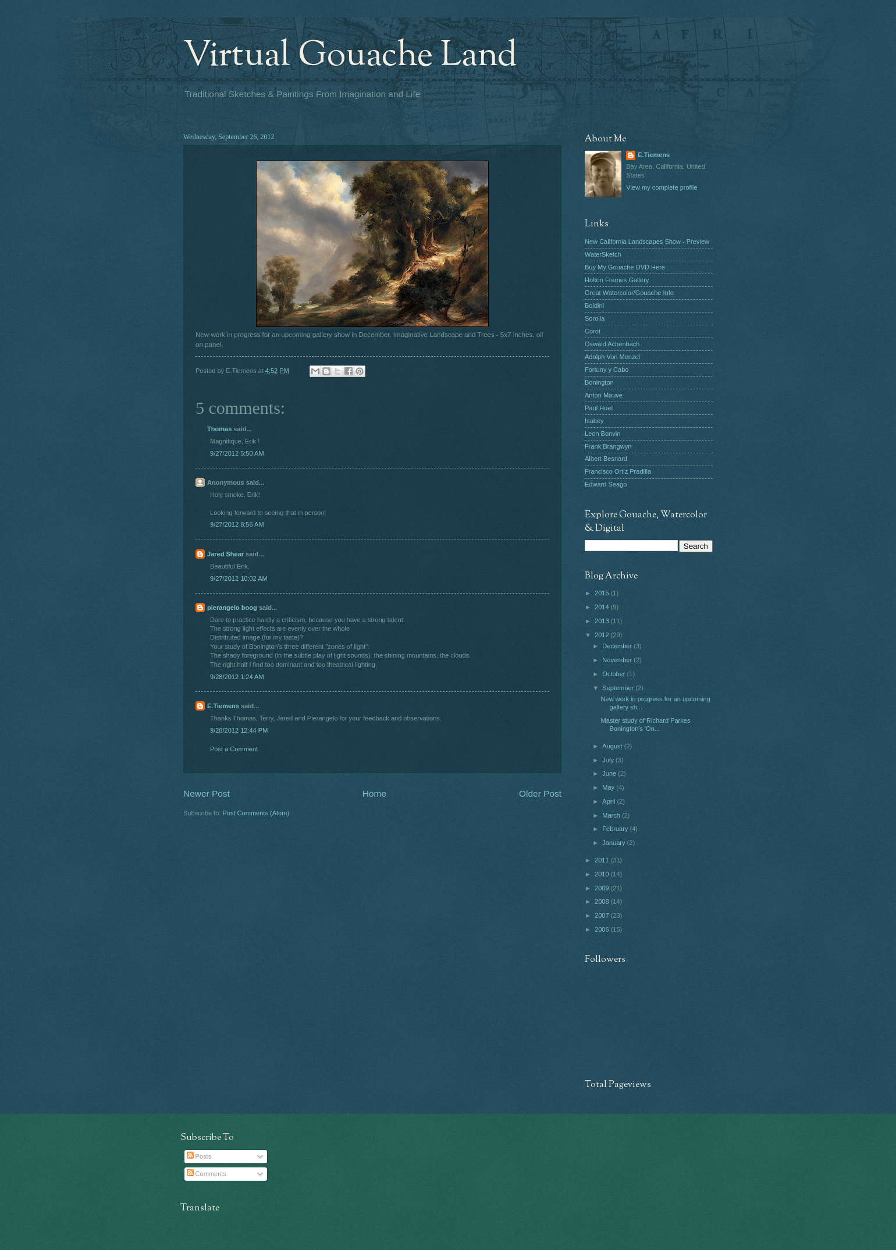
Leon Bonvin (602, 433)
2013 (603, 620)
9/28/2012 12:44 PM (239, 730)
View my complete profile (661, 187)
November (618, 659)
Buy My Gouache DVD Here (625, 267)
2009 (603, 888)
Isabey (594, 420)
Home (374, 793)
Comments (206, 1173)
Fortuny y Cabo (606, 369)
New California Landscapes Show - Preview (647, 241)
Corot (592, 331)
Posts (199, 1156)
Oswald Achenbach (612, 343)
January (614, 842)
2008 (603, 901)
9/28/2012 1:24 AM (237, 676)
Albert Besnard (606, 458)
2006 (603, 929)
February (616, 828)
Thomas (219, 428)
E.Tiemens (223, 705)
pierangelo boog (232, 607)
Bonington (599, 382)
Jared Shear (225, 554)
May (609, 787)
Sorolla (595, 318)
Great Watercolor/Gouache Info (629, 292)
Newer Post (206, 793)
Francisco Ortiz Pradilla (618, 471)
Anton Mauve (604, 395)
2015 (603, 593)
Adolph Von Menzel (612, 356)
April (609, 801)
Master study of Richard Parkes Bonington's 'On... (646, 724)
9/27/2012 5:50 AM (237, 453)
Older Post (540, 793)
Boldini (594, 305)
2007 (603, 915)
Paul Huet (599, 407)
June (610, 773)
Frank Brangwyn (608, 446)
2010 (603, 874)
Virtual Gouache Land (350, 55)
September (618, 687)
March (612, 815)
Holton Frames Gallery (617, 279)
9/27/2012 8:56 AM (237, 524)
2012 (603, 634)
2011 (603, 860)
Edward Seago (606, 484)
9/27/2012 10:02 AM (239, 578)
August (613, 746)
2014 (603, 606)
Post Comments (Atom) (255, 812)
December (618, 645)
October (614, 673)
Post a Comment (234, 748)
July (609, 760)
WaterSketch (603, 254)
